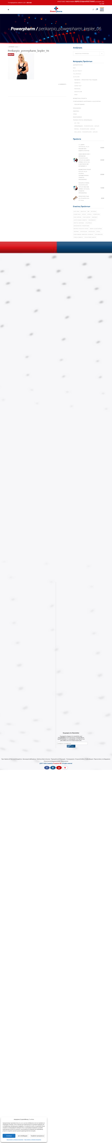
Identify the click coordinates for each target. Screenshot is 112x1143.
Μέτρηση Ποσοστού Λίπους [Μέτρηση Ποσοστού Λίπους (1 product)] (81, 228)
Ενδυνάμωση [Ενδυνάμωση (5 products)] (92, 220)
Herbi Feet (78, 85)
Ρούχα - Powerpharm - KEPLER (84, 129)
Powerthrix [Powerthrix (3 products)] (96, 214)
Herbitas (77, 82)
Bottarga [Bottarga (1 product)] (93, 211)
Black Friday (77, 71)
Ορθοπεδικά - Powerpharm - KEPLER (86, 126)
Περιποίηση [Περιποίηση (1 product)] (92, 231)
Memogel (77, 88)
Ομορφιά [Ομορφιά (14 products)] (76, 231)
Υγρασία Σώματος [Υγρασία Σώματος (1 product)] (78, 237)
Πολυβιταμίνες (79, 104)
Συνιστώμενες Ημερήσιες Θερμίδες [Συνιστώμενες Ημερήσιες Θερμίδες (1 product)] (83, 234)
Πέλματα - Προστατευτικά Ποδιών (85, 79)
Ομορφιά (76, 111)
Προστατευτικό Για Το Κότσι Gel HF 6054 (84, 198)
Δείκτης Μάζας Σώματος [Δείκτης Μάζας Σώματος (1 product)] (80, 220)
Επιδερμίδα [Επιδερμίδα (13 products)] (89, 223)
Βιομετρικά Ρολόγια (80, 98)
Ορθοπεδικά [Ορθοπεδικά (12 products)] (83, 231)
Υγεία (75, 114)
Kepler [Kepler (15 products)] (84, 214)
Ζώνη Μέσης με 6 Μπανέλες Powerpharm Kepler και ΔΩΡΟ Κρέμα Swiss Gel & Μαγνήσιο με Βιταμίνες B (84, 160)
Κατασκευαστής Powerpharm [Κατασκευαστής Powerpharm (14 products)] (81, 225)
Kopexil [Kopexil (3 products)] (89, 214)
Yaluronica (77, 73)
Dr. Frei (77, 123)
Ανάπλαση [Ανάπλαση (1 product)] (94, 217)
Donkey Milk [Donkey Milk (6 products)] (77, 214)
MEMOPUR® (78, 91)
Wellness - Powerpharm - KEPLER (86, 132)
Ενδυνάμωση (77, 117)
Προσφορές (77, 108)
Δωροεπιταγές (78, 65)
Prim (75, 94)
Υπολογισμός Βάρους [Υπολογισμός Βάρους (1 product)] (90, 237)
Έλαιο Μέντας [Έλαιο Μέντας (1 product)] (86, 217)
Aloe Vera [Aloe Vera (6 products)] (76, 211)
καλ (74, 68)
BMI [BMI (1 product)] (88, 211)
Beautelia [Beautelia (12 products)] (83, 211)
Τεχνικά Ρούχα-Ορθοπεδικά (82, 120)
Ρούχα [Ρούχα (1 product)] (98, 231)
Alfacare (76, 76)
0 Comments (62, 84)
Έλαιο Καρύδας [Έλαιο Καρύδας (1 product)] (77, 217)
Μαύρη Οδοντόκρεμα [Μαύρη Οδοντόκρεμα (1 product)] (96, 228)
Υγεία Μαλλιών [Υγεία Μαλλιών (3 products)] (99, 234)
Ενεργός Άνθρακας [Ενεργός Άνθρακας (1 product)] (79, 223)
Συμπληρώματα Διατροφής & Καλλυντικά (87, 101)
